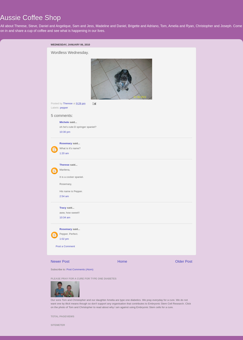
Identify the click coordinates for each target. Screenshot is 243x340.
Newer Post (60, 261)
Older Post (183, 261)
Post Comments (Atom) (80, 269)
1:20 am (64, 153)
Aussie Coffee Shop (30, 18)
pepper (64, 107)
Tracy (63, 207)
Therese (64, 164)
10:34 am (65, 217)
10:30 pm (65, 131)
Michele (64, 122)
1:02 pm (64, 238)
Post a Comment (65, 246)
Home (122, 261)
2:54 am (64, 196)
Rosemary (66, 143)
